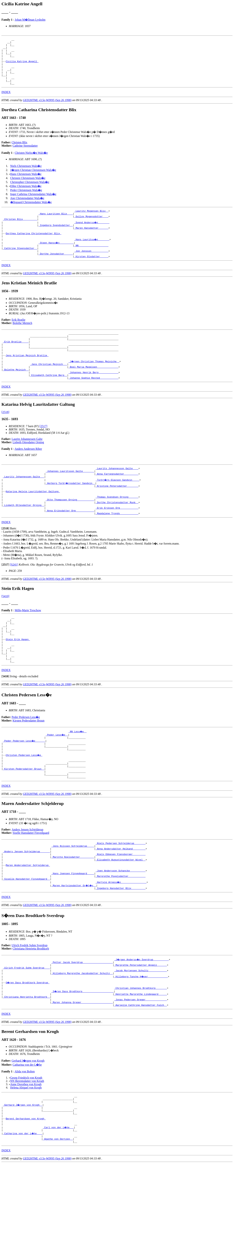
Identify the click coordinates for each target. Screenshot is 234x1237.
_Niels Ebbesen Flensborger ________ (121, 907)
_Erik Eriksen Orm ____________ (117, 540)
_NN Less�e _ (78, 774)
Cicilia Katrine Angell (22, 66)
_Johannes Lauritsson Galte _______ (70, 498)
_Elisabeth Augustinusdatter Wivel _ (121, 914)
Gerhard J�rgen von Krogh (28, 1126)
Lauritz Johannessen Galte (27, 464)
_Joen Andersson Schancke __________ (121, 927)
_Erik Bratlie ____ (16, 360)
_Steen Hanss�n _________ (56, 257)
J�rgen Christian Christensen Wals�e (33, 179)
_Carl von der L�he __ (58, 1198)
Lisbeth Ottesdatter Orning (28, 468)
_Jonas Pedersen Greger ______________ (140, 1064)
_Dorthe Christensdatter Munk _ (117, 534)
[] (5, 562)
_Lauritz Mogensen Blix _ (91, 220)
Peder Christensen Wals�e (26, 199)
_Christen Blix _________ (20, 230)
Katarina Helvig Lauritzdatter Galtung (33, 521)
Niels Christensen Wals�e (26, 175)
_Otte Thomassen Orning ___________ (70, 530)
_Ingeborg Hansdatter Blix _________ (121, 946)
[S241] (14, 598)
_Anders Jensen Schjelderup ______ (26, 904)
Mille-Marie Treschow (28, 644)
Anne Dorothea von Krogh (25, 1150)
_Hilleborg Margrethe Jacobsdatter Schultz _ (82, 1034)
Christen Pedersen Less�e (24, 801)
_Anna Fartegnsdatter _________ (117, 501)
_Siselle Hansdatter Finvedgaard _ (26, 937)
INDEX (6, 101)
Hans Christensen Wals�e (25, 183)
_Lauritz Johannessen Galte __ (23, 504)
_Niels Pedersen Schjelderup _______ (121, 894)
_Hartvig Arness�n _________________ (121, 940)
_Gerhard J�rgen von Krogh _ (23, 1172)
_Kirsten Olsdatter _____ (91, 273)
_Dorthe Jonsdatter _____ (56, 270)
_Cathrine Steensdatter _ (20, 263)
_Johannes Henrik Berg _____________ (93, 397)
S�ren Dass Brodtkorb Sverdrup (28, 1044)
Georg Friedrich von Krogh (26, 1143)
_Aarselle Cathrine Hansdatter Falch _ (140, 1070)
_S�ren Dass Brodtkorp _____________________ (82, 1054)
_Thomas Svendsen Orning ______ (117, 527)
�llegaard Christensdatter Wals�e (31, 211)
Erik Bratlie (18, 336)
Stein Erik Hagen (18, 678)
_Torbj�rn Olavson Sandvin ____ (118, 507)
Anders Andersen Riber (28, 474)
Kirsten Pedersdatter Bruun (28, 763)
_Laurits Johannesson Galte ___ (117, 494)
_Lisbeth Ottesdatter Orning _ (23, 537)
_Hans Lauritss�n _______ (92, 253)
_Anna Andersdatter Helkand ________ (121, 900)
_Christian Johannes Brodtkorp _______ (140, 1051)
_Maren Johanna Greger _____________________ (82, 1067)
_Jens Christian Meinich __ (48, 387)
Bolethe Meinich (22, 340)
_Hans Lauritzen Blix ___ (56, 224)
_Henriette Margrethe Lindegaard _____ (140, 1057)
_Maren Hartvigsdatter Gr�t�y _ (74, 943)
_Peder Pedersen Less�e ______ (24, 784)
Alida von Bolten (25, 1137)
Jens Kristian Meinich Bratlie (27, 377)
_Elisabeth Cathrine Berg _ (48, 400)
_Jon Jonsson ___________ (91, 266)
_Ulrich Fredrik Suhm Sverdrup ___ (26, 1028)
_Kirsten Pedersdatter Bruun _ (23, 817)
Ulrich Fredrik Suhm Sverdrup (30, 1004)
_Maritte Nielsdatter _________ (72, 910)
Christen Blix (19, 151)
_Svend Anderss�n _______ (92, 234)
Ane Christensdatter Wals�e (27, 207)
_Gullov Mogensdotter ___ (91, 227)
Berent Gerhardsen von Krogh (26, 1188)
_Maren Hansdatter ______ (91, 240)
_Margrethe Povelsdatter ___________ (121, 933)
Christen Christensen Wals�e (27, 187)
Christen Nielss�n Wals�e (31, 162)
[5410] (5, 630)
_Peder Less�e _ (57, 778)
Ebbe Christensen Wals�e (25, 195)
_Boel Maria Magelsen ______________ (93, 390)
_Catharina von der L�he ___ (23, 1205)
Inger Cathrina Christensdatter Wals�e (33, 203)
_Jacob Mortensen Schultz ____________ (140, 1031)
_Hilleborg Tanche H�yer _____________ (141, 1038)
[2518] (5, 437)
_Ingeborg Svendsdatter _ (56, 237)
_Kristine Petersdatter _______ (117, 514)
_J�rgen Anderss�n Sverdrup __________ (142, 1018)
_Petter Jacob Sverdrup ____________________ (82, 1021)
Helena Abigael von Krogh (26, 1153)
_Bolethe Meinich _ (16, 393)
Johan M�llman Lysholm (30, 19)
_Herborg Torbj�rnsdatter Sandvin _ (71, 511)
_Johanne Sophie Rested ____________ (93, 403)
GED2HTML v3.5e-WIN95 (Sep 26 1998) (47, 109)
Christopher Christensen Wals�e (29, 191)
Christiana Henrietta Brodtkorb (31, 1007)
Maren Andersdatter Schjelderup (28, 920)
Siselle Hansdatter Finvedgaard (31, 883)
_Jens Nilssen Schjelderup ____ (72, 897)
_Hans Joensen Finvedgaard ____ (72, 930)
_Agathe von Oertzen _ (58, 1211)
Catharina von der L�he (27, 1130)
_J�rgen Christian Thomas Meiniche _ (94, 383)
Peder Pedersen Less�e (26, 760)
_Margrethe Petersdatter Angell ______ (140, 1024)
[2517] (43, 451)
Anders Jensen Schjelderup (27, 880)
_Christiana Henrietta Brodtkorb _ (26, 1061)
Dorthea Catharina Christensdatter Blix (33, 247)
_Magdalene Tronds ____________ (117, 547)
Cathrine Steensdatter (25, 155)
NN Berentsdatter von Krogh (27, 1146)
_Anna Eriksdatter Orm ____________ (70, 544)
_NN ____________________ (91, 260)
